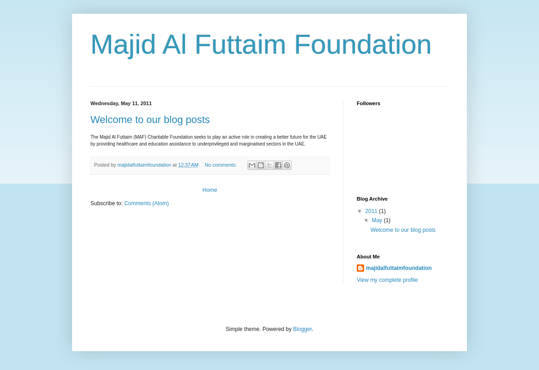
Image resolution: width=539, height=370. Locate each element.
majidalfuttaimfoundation (399, 268)
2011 (372, 211)
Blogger (302, 329)
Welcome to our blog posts (150, 119)
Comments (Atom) (146, 203)
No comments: (221, 165)
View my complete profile (387, 280)
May (378, 220)
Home (209, 190)
